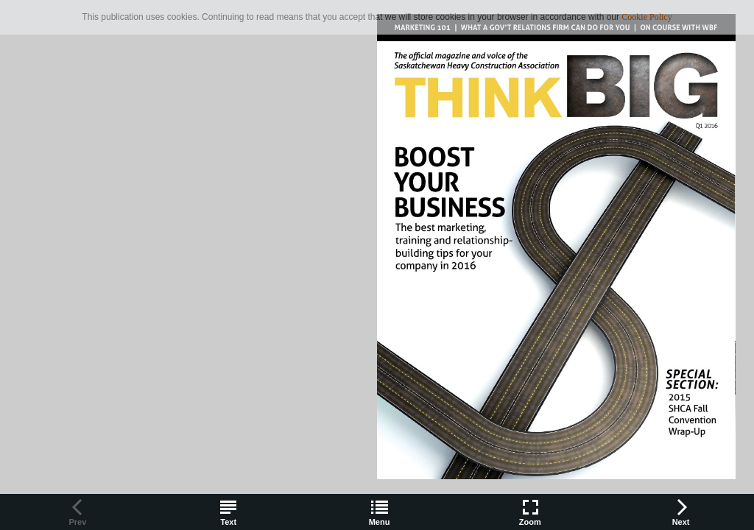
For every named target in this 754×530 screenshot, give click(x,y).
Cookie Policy (646, 17)
